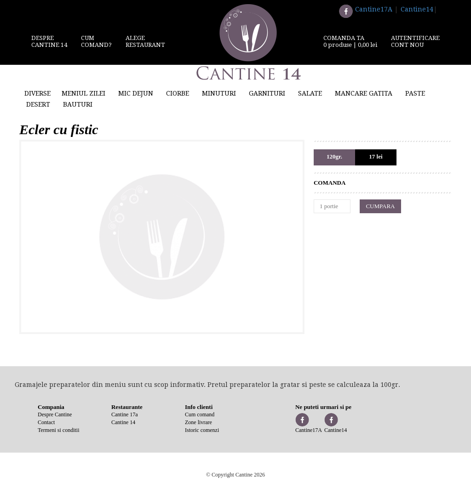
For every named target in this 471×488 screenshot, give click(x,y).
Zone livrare (198, 422)
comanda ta (350, 41)
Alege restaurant (145, 41)
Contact (46, 422)
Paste (415, 93)
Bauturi (77, 104)
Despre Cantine (55, 414)
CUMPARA (380, 206)
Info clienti (199, 406)
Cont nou (407, 44)
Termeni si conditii (58, 430)
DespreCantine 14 (49, 41)
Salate (310, 93)
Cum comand (199, 414)
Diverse (37, 93)
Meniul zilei (83, 93)
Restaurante (127, 406)
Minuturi (219, 93)
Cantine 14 (123, 422)
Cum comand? (96, 41)
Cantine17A (373, 9)
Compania (51, 406)
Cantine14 (417, 9)
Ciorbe (177, 93)
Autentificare (415, 37)
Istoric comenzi (202, 430)
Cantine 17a (124, 414)
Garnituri (267, 93)
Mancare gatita (363, 93)
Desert (38, 104)
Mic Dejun (135, 93)
